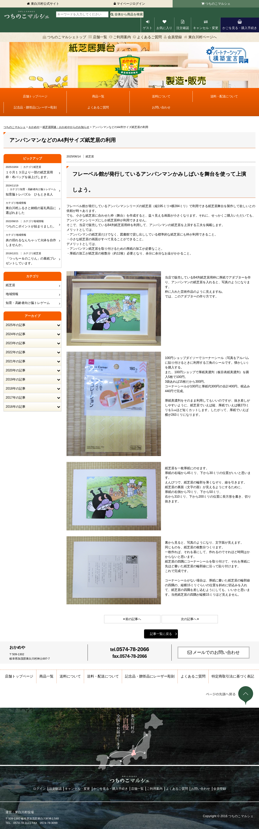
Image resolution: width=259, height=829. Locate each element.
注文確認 (182, 28)
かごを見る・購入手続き (239, 28)
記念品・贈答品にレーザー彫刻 (35, 107)
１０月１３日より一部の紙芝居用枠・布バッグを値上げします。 (32, 172)
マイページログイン (131, 3)
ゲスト (147, 28)
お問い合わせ (161, 107)
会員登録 (175, 37)
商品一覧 (98, 96)
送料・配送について (224, 96)
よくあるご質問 (149, 37)
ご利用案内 (122, 37)
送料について (161, 96)
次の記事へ (189, 619)
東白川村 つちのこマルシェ (26, 14)
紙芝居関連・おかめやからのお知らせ (66, 127)
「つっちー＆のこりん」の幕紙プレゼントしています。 (32, 258)
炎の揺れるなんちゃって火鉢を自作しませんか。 (32, 239)
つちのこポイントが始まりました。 (32, 223)
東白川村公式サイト (45, 3)
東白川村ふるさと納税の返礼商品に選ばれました (32, 207)
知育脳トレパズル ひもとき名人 (32, 190)
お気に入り (164, 28)
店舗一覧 (100, 37)
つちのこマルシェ (217, 3)
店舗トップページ (35, 96)
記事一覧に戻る (161, 634)
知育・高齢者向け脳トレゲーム (28, 303)
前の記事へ (133, 619)
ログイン (39, 788)
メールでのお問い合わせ (216, 652)
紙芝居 (10, 285)
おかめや (34, 127)
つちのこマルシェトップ (66, 37)
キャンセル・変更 (205, 28)
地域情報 (12, 294)
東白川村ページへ (202, 37)
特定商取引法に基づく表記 (233, 676)
